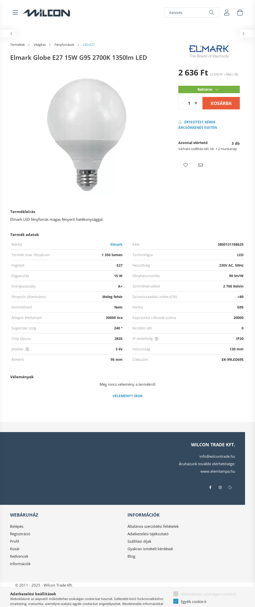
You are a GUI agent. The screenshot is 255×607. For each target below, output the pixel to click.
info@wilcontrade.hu (217, 456)
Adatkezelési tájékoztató (148, 533)
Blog (131, 556)
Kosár (15, 548)
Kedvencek (19, 556)
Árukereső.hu (127, 600)
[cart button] (240, 12)
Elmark (116, 244)
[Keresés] (191, 12)
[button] (186, 165)
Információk (20, 563)
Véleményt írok (127, 395)
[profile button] (227, 12)
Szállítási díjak (139, 541)
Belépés (16, 526)
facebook (210, 487)
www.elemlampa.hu (217, 471)
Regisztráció (20, 533)
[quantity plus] (196, 103)
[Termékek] (18, 44)
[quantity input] (189, 103)
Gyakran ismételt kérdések (150, 548)
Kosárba (221, 103)
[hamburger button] (15, 12)
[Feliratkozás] (209, 125)
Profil (14, 541)
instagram (220, 487)
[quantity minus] (182, 103)
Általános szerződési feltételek (153, 526)
